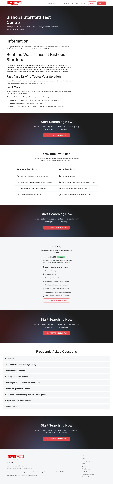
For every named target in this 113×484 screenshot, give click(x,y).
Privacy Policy (86, 477)
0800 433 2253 (13, 468)
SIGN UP (101, 3)
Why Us (59, 3)
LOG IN (92, 3)
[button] (56, 358)
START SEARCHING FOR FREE (56, 135)
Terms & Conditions (88, 474)
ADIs (77, 3)
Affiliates (83, 3)
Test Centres (86, 469)
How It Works (51, 3)
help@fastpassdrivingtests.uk (18, 466)
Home (84, 458)
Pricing (66, 3)
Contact (84, 471)
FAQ (72, 3)
